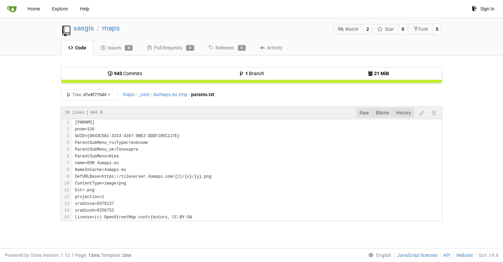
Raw (364, 112)
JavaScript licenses (417, 255)
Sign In (483, 9)
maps (111, 28)
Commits (125, 73)
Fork (420, 29)
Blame (382, 112)
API (447, 255)
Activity (271, 47)
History (403, 112)
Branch (251, 73)
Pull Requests (170, 48)
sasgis (83, 28)
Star (385, 29)
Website (464, 255)
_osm (144, 94)
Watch (348, 29)
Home (33, 9)
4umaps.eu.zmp (170, 94)
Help (84, 9)
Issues (116, 48)
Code (77, 47)
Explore (60, 9)
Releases (227, 48)
